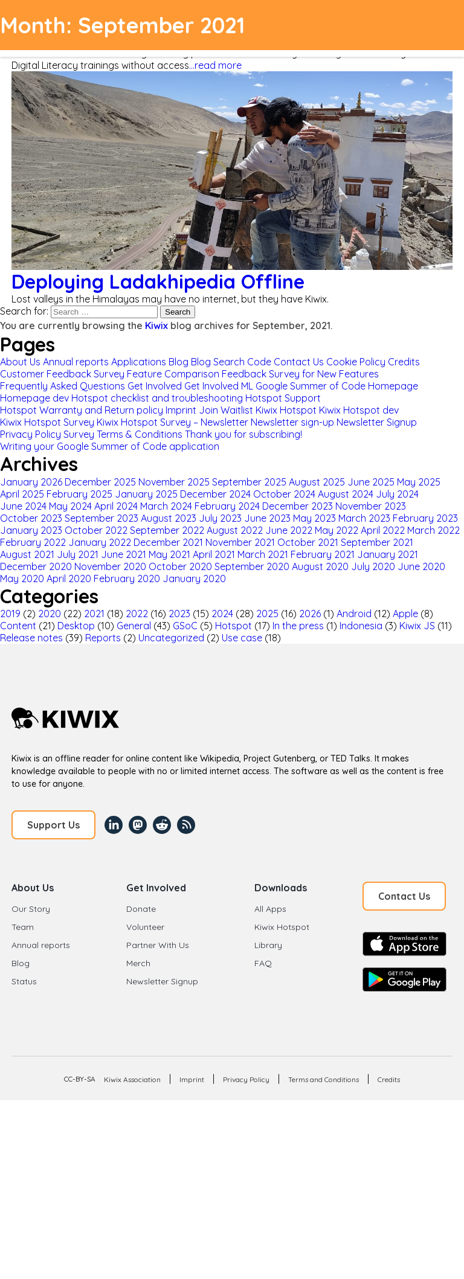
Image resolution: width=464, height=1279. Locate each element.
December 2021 (168, 542)
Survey (78, 434)
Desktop (76, 626)
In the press (298, 626)
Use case (242, 638)
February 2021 (323, 554)
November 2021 (240, 542)
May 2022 (336, 530)
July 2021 (77, 554)
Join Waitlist (226, 410)
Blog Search (218, 362)
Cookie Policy (355, 362)
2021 (94, 613)
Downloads (280, 888)
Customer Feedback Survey (62, 374)
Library (268, 945)
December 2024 (215, 494)
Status (24, 981)
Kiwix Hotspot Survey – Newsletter (172, 422)
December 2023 (297, 506)
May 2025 (418, 482)
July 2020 (373, 566)
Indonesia (361, 626)
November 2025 (174, 482)
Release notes (31, 638)
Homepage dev (34, 398)
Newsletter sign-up (292, 422)
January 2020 (194, 578)
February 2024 (227, 506)
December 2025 (100, 482)
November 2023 (370, 506)
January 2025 (146, 494)
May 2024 (70, 506)
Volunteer (145, 927)
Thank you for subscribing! (243, 434)
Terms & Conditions (139, 434)
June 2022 (288, 530)
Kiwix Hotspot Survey (47, 422)
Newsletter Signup (377, 422)
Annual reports (76, 362)
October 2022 (96, 530)
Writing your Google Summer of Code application (109, 446)
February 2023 (425, 518)
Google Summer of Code (311, 386)
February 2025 (79, 494)
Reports (103, 638)
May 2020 (22, 578)
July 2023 (220, 518)
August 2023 (168, 518)
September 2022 (167, 530)
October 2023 (31, 518)
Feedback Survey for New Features (300, 374)
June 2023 (267, 518)
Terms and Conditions (323, 1079)
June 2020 (421, 566)
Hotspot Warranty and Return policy (81, 410)
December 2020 (36, 566)
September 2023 (101, 518)
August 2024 (345, 494)
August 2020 (320, 566)
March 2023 (364, 518)
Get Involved (154, 386)
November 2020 (110, 566)
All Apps (270, 908)
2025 (267, 613)
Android (354, 613)
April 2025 (22, 494)
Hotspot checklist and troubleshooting (157, 398)
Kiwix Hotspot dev (359, 410)
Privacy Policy (30, 434)
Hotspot (233, 626)
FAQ (263, 963)
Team (22, 927)
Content (18, 626)
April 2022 (383, 530)
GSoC (185, 626)
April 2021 (214, 554)
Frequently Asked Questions (62, 386)
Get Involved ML (218, 386)
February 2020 (127, 578)
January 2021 (387, 554)
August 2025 (317, 482)
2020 (49, 613)
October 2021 (307, 542)
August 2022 (235, 530)
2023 (179, 613)
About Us (20, 362)
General (134, 626)
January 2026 (31, 482)
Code (259, 362)
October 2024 (284, 494)
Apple (405, 613)
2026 (310, 613)
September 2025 (249, 482)
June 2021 (123, 554)
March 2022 (433, 530)
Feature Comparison (173, 374)
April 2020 (69, 578)
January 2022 (99, 542)
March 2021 (262, 554)
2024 (222, 613)
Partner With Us (157, 945)
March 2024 (166, 506)
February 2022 (33, 542)
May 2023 (314, 518)
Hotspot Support (283, 398)
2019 (10, 613)
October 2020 (180, 566)
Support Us (53, 825)
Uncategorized (171, 638)
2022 (137, 613)
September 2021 (377, 542)
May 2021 (169, 554)
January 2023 (31, 530)
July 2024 (397, 494)
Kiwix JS (417, 626)
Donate (141, 908)
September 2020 (251, 566)
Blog (178, 362)
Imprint (181, 410)
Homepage (393, 386)
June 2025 (371, 482)
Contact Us (299, 362)
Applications (138, 362)
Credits (404, 362)
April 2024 (116, 506)
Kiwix (156, 325)
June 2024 (23, 506)
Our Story (30, 908)
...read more (215, 65)
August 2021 (27, 554)
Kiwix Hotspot (286, 410)
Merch (138, 963)
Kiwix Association (132, 1079)
